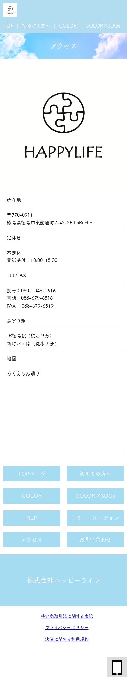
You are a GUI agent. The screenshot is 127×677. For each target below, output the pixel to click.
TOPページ (32, 473)
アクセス (31, 539)
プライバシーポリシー (67, 627)
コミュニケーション (95, 517)
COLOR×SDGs (102, 25)
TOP (8, 25)
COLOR (68, 25)
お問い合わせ (95, 539)
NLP (31, 517)
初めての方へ (36, 25)
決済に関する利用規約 (67, 639)
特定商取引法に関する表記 (67, 616)
